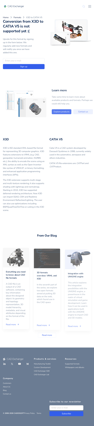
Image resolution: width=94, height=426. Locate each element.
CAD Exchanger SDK (42, 371)
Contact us (7, 394)
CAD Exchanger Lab (41, 374)
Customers (7, 383)
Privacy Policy (29, 413)
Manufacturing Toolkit (42, 364)
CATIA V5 (56, 139)
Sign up (23, 66)
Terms (39, 413)
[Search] (84, 6)
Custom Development (42, 367)
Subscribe (66, 413)
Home (6, 17)
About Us (6, 387)
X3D (6, 139)
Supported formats (72, 364)
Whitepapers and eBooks (74, 367)
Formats (17, 17)
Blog (4, 390)
